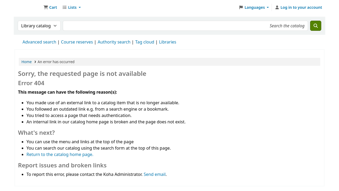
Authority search (114, 42)
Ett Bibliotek (28, 7)
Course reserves (77, 42)
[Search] (315, 26)
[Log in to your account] (298, 7)
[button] (50, 7)
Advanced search (39, 42)
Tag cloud (144, 42)
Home (26, 61)
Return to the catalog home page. (59, 154)
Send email (155, 174)
